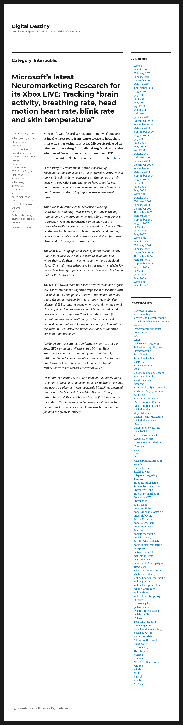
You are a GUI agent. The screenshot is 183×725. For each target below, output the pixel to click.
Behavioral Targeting (146, 343)
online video (19, 218)
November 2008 (143, 168)
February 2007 (142, 245)
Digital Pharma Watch (146, 420)
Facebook (139, 446)
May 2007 (140, 234)
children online (143, 380)
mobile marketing (144, 534)
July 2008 (139, 183)
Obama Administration (147, 570)
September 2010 (143, 87)
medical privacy (143, 526)
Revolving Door (143, 625)
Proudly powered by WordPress (50, 708)
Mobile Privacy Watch (146, 541)
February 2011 (142, 73)
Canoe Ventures (143, 365)
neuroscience (19, 200)
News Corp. (140, 566)
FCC (29, 167)
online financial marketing (149, 577)
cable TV (139, 361)
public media (141, 614)
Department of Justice (147, 405)
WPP (137, 673)
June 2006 (140, 274)
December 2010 (143, 80)
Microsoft (139, 530)
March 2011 (140, 69)
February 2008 (142, 201)
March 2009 (141, 153)
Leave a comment (22, 227)
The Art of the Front (145, 640)
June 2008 (140, 186)
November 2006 (143, 256)
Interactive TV (142, 497)
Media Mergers (143, 519)
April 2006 (140, 281)
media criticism (143, 508)
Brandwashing (20, 149)
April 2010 (140, 106)
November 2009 (143, 124)
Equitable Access (143, 438)
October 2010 (141, 84)
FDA (136, 453)
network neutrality (145, 552)
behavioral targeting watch (149, 347)
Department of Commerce (149, 402)
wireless (139, 669)
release (116, 158)
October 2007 (142, 216)
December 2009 (143, 120)
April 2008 (140, 194)
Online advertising (22, 215)
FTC (14, 171)
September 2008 (144, 175)
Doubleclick (141, 431)
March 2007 (141, 241)
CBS (136, 369)
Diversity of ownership (147, 427)
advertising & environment (150, 318)
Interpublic (18, 193)
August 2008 (141, 179)
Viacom (138, 658)
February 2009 (142, 157)
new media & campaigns (148, 563)
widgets (138, 665)
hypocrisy (140, 479)
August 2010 (141, 91)
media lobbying (143, 515)
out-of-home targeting (147, 596)
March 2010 (140, 109)
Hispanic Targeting (145, 475)
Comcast (139, 383)
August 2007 (141, 223)
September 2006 (144, 263)
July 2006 (139, 270)
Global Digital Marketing (148, 460)
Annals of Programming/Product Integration (147, 329)
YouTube (139, 684)
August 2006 (141, 267)
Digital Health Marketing (148, 416)
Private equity (142, 603)
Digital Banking (143, 409)
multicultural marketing (148, 545)
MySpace (139, 548)
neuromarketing (21, 196)
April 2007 (140, 238)
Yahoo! (138, 676)
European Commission (147, 442)
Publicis (138, 618)
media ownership (144, 523)
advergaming (19, 138)
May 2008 (140, 190)
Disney (138, 424)
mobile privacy (142, 537)
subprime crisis (143, 636)
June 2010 (139, 98)
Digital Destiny (31, 26)
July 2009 (139, 139)
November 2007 (143, 212)
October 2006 (142, 260)
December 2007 (143, 208)
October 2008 (142, 172)
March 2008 (141, 197)
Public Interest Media (146, 610)
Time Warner (142, 643)
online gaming (142, 581)
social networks (143, 632)
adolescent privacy (145, 310)
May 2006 (140, 278)
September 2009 (144, 131)
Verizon (138, 654)
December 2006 (143, 252)
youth (137, 680)
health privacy (142, 471)
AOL (136, 336)
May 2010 (139, 102)
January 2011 (141, 76)
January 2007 (142, 249)
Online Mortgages (144, 588)
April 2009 (140, 150)
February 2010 (142, 113)
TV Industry (141, 647)
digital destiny (142, 413)
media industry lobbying (148, 512)
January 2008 (142, 205)
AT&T (137, 340)
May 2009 (140, 146)
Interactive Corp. (143, 490)
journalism (140, 504)
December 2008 (143, 164)
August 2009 (141, 135)
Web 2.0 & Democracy (146, 662)
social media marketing (148, 629)
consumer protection (146, 398)
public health (19, 222)
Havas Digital (142, 468)
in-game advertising (146, 482)
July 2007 (139, 227)
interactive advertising (147, 486)
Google (138, 464)
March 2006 (141, 285)
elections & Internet (145, 435)
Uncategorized (142, 651)
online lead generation (147, 585)
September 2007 (143, 219)
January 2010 (141, 117)
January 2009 (142, 161)
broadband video (22, 152)
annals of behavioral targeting (23, 142)
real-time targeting (145, 621)
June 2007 (140, 230)
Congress (17, 156)
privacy (31, 218)
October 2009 (142, 128)
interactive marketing (147, 493)
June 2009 (140, 142)
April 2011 (139, 65)
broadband (140, 354)
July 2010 (139, 95)
